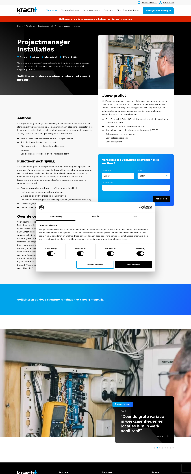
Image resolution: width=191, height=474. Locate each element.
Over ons (108, 10)
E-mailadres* (108, 182)
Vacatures (51, 10)
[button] (154, 448)
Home (20, 26)
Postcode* (107, 170)
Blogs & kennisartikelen (128, 10)
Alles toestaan (133, 265)
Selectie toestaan (95, 265)
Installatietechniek (45, 26)
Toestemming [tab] (55, 217)
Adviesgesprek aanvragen (158, 10)
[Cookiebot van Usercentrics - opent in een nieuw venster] (140, 207)
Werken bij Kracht (147, 2)
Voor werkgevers (91, 10)
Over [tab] (135, 216)
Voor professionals (70, 10)
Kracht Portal (166, 2)
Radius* (141, 170)
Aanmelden (161, 199)
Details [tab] (95, 216)
